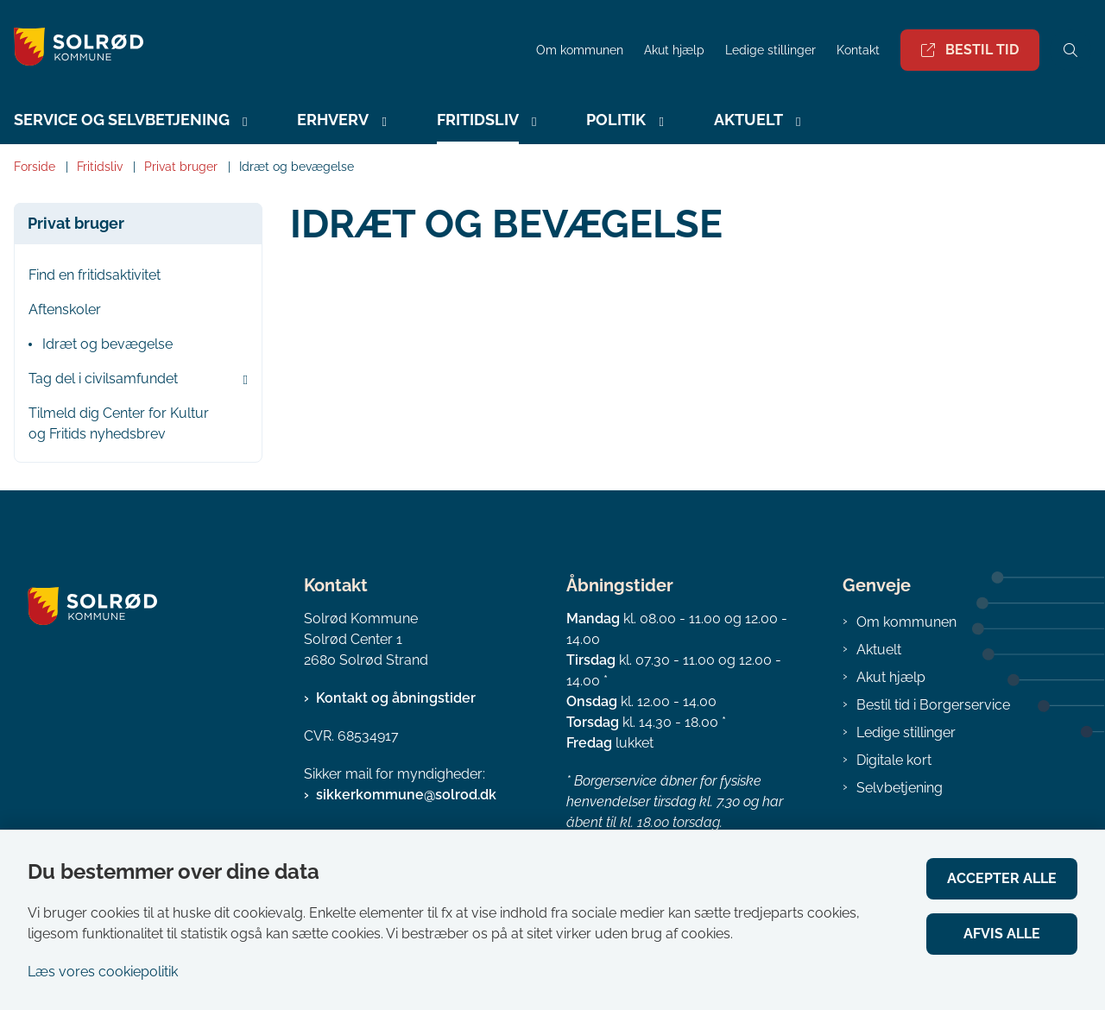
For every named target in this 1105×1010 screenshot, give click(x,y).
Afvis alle (1001, 933)
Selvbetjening (899, 788)
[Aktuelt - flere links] (796, 122)
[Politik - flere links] (659, 122)
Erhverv (333, 119)
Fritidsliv (478, 119)
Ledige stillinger (770, 50)
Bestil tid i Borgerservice (933, 705)
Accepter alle (1002, 878)
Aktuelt (748, 119)
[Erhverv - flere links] (382, 122)
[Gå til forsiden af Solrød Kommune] (263, 50)
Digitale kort (893, 760)
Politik (616, 119)
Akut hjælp (890, 677)
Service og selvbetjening (122, 119)
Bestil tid (970, 49)
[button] (241, 380)
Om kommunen (906, 622)
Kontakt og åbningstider (396, 698)
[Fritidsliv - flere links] (532, 122)
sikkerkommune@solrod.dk (406, 794)
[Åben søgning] (1070, 50)
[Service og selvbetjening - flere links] (243, 122)
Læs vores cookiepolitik (103, 971)
